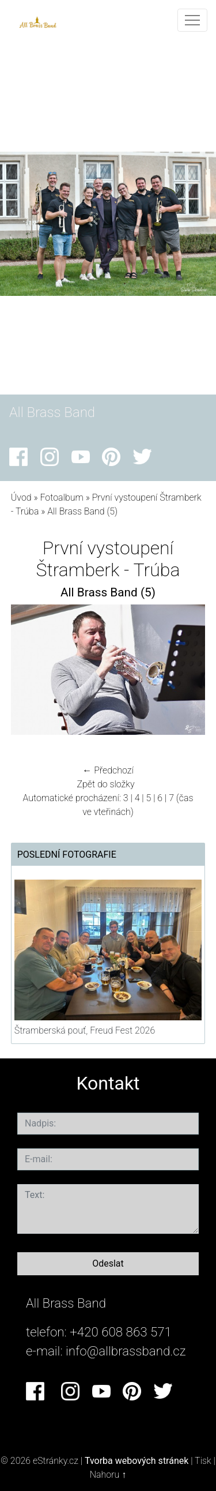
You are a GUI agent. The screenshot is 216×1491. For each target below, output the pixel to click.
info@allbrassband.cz (126, 1350)
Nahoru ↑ (108, 1474)
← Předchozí (107, 770)
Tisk (203, 1460)
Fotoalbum (61, 497)
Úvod (21, 497)
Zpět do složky (105, 784)
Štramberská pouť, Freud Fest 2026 (84, 1030)
